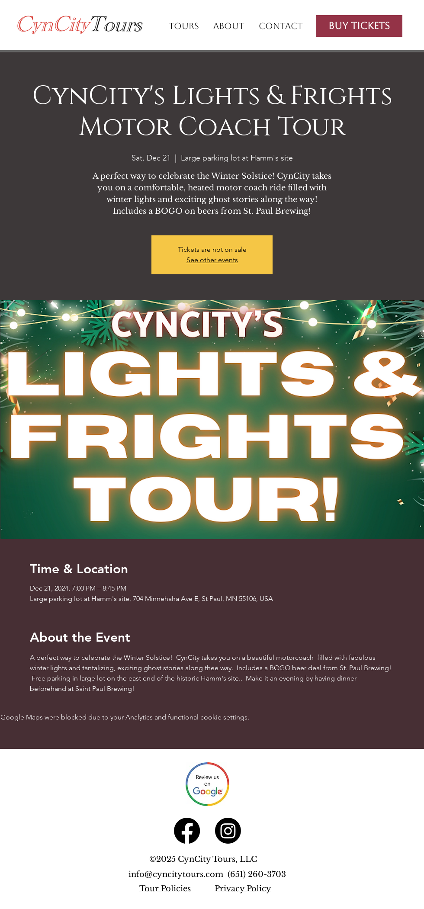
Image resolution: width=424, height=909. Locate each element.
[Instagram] (228, 831)
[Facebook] (187, 831)
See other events (212, 260)
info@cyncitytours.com (178, 874)
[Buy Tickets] (359, 26)
